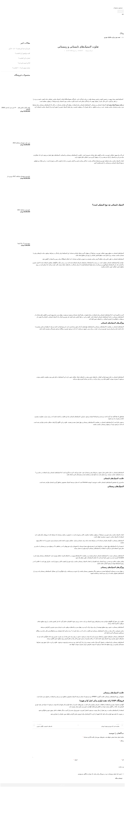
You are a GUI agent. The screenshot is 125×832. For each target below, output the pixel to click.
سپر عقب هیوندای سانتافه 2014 (21, 143)
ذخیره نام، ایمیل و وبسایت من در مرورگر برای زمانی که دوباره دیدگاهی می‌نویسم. (100, 775)
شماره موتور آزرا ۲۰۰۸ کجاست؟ (21, 68)
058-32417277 (78, 814)
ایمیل (75, 760)
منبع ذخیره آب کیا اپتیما (24, 243)
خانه (123, 37)
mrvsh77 (80, 50)
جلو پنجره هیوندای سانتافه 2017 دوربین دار (18, 176)
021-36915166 (99, 818)
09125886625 (99, 821)
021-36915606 (99, 814)
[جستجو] (62, 8)
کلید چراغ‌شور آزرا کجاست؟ (22, 53)
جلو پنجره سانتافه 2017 (23, 210)
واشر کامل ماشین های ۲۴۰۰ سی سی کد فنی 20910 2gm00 (16, 108)
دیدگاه (122, 741)
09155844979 (78, 818)
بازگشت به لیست (78, 725)
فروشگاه (38, 807)
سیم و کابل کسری (35, 819)
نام (122, 760)
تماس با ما (37, 810)
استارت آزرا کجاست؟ (24, 58)
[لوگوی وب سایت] (118, 3)
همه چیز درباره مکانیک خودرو (112, 37)
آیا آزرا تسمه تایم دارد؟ (24, 63)
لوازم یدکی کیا (36, 813)
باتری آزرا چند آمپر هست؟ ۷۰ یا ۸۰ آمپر (19, 48)
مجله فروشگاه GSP (34, 804)
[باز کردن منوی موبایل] (123, 14)
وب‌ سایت (121, 767)
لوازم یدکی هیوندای (35, 816)
